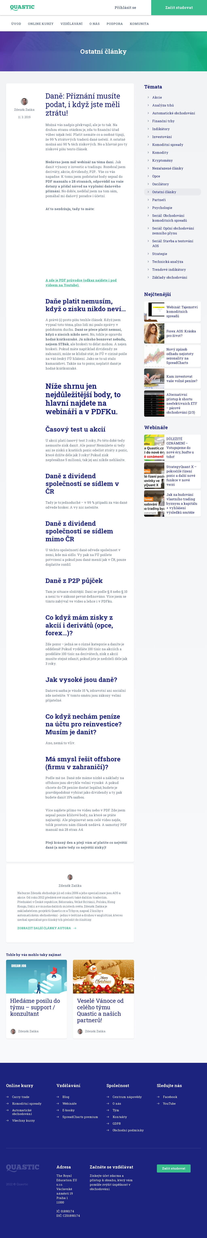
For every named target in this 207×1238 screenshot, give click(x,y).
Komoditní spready (167, 144)
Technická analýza (167, 261)
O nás (94, 24)
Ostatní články (164, 192)
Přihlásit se (125, 7)
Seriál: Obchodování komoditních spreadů (169, 217)
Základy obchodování (169, 277)
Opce (156, 176)
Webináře (69, 1103)
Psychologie (162, 207)
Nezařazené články (167, 168)
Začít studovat (179, 7)
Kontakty (120, 1117)
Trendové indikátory (169, 269)
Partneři (159, 200)
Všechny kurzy (23, 1120)
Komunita (139, 24)
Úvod (16, 24)
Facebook (170, 1097)
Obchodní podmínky (128, 1130)
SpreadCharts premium (80, 1117)
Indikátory (161, 129)
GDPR (117, 1123)
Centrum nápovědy (127, 1097)
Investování (162, 137)
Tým (116, 1110)
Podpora (115, 24)
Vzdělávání (71, 24)
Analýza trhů (163, 105)
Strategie (159, 254)
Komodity (160, 152)
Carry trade (20, 1097)
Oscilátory (160, 184)
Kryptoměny (162, 160)
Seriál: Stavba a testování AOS (172, 243)
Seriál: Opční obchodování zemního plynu (173, 230)
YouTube (169, 1103)
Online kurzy (41, 24)
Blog (65, 1097)
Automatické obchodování (173, 113)
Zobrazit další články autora (46, 928)
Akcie (157, 97)
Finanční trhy (163, 121)
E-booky (68, 1110)
